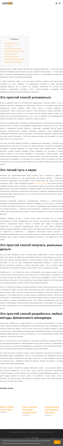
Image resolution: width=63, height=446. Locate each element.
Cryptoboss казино (40, 183)
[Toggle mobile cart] (56, 3)
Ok (57, 442)
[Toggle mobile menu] (60, 3)
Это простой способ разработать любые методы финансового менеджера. (14, 59)
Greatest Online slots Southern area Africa (52, 410)
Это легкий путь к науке (13, 49)
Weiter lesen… (38, 443)
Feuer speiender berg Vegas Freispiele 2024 (30, 410)
